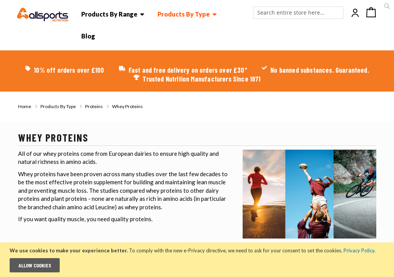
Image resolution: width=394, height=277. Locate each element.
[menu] (162, 28)
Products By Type (58, 106)
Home (25, 106)
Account (355, 13)
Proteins (94, 106)
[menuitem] (113, 14)
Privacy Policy (359, 250)
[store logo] (42, 15)
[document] (198, 259)
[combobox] (298, 13)
